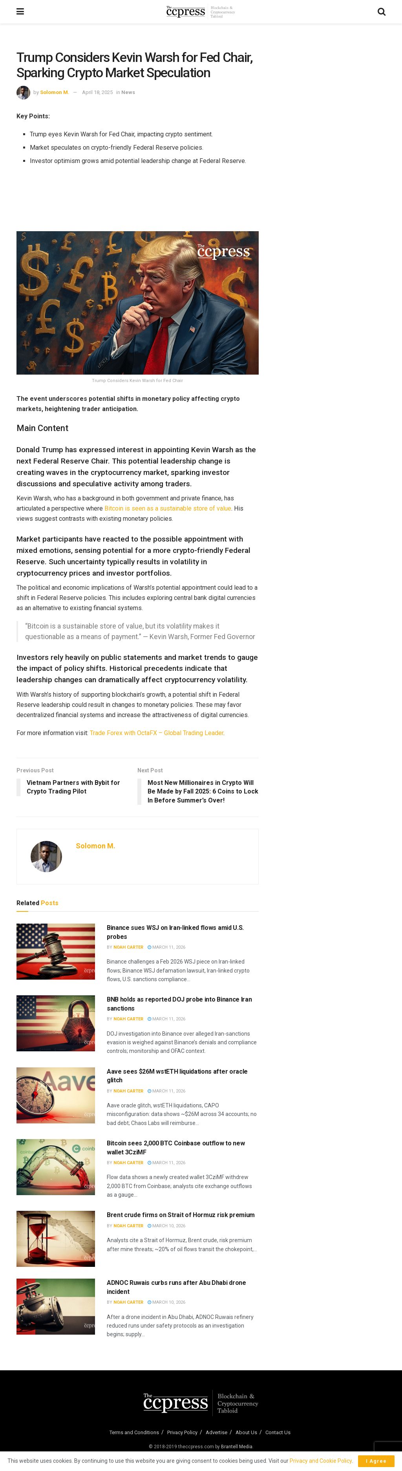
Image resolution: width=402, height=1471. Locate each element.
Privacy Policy (182, 1432)
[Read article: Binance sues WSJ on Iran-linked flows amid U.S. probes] (55, 952)
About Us (246, 1432)
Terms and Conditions (134, 1432)
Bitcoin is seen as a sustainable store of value (167, 508)
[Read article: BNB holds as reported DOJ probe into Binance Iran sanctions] (55, 1023)
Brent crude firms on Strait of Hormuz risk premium (181, 1215)
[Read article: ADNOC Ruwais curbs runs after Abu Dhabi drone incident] (55, 1307)
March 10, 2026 (166, 1225)
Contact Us (278, 1432)
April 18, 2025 (97, 92)
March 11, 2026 (166, 947)
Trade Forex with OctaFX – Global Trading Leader (156, 733)
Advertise (216, 1432)
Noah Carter (128, 947)
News (128, 92)
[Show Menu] (20, 12)
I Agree (376, 1461)
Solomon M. (54, 92)
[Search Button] (382, 12)
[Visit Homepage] (201, 12)
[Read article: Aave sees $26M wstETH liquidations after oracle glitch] (55, 1095)
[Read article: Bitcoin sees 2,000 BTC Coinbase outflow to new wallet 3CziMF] (55, 1167)
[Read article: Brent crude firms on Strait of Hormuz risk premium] (55, 1239)
